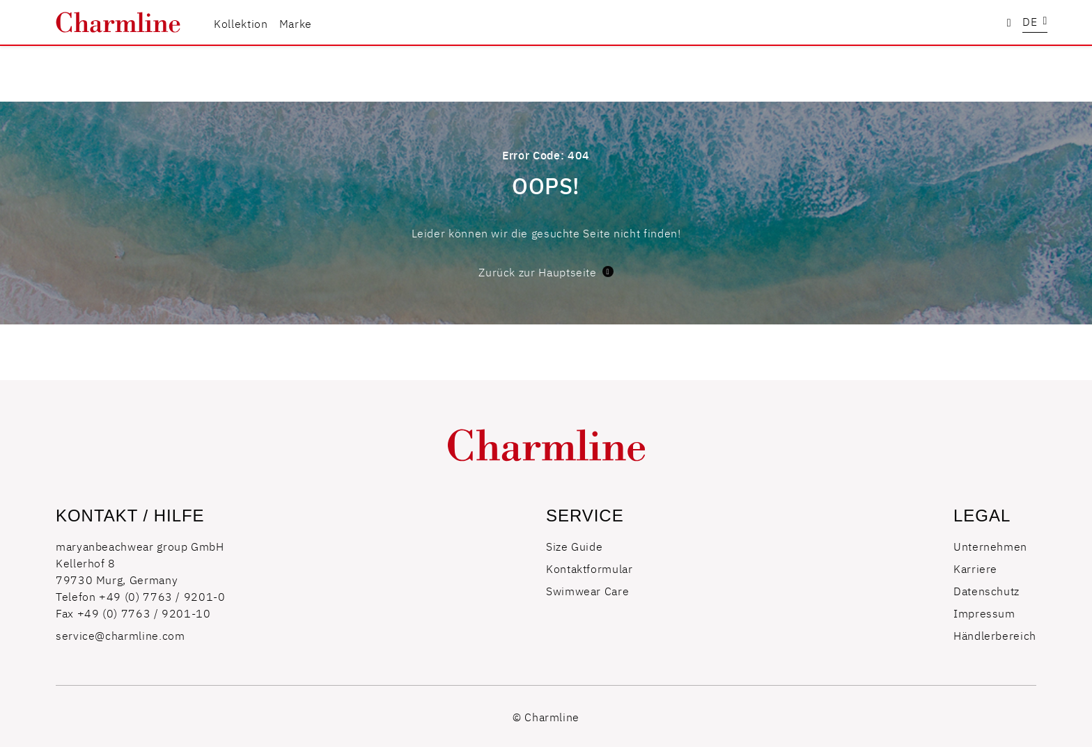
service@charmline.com (120, 635)
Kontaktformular (589, 568)
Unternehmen (990, 545)
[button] (1034, 23)
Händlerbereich (994, 635)
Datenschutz (986, 590)
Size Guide (574, 545)
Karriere (975, 568)
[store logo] (118, 22)
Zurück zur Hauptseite (545, 271)
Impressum (984, 612)
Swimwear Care (587, 590)
